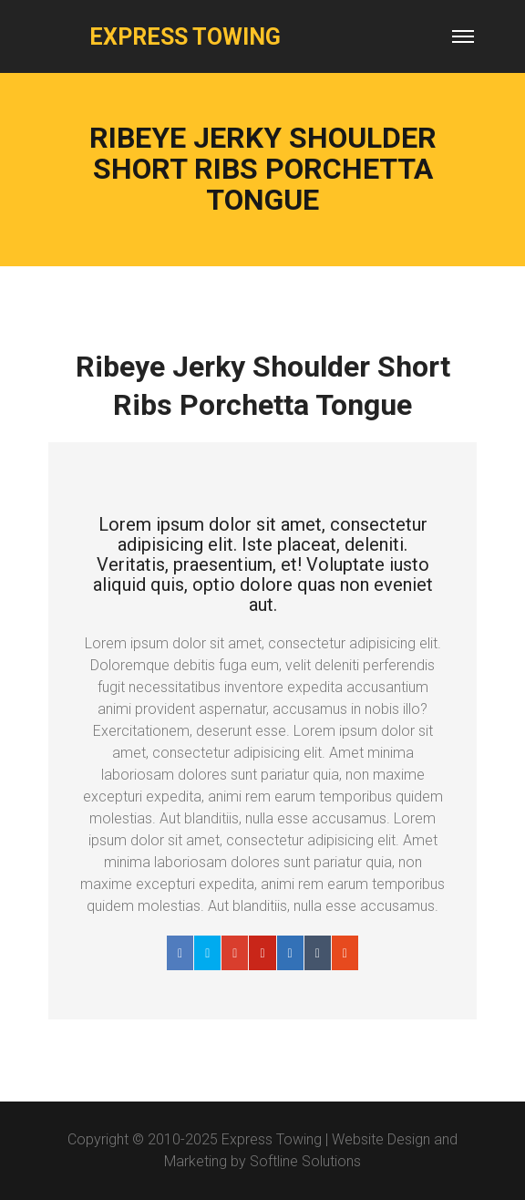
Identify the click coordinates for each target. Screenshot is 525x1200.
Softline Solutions (305, 1161)
